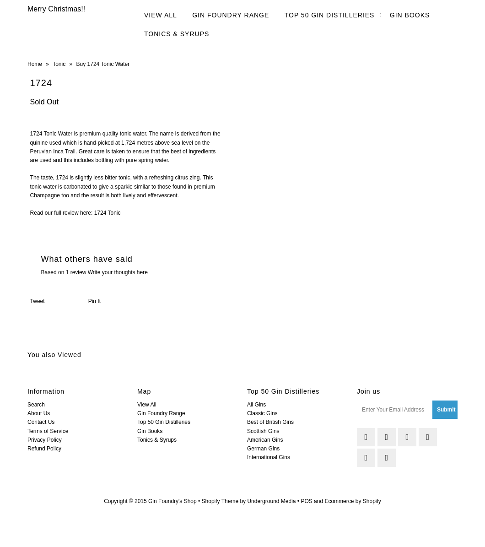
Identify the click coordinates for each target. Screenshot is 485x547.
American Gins (265, 440)
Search (36, 404)
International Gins (268, 457)
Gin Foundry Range (230, 15)
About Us (38, 413)
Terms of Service (47, 431)
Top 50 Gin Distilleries (330, 15)
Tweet (37, 301)
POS (306, 501)
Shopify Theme (220, 501)
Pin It (94, 301)
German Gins (263, 448)
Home (34, 64)
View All (160, 15)
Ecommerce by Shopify (352, 501)
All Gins (256, 404)
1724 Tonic (107, 213)
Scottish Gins (263, 431)
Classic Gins (262, 413)
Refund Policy (44, 448)
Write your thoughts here (118, 272)
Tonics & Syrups (176, 34)
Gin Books (410, 15)
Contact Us (40, 422)
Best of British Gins (270, 422)
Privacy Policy (44, 440)
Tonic (59, 64)
